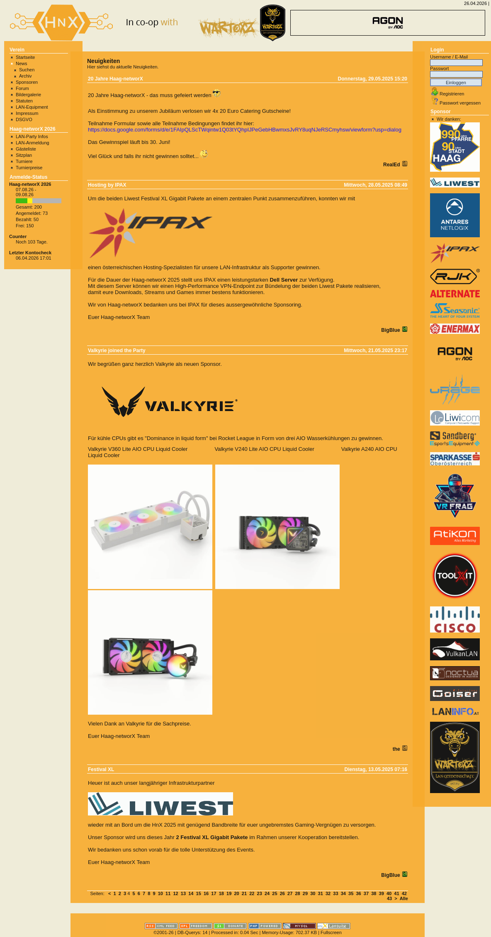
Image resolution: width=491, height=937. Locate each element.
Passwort (439, 68)
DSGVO (24, 119)
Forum (22, 88)
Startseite (25, 57)
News (21, 63)
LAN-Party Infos (32, 136)
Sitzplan (24, 155)
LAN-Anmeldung (32, 142)
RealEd (392, 165)
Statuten (24, 100)
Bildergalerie (28, 94)
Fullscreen (331, 932)
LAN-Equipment (32, 107)
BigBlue (391, 330)
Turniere (24, 161)
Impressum (27, 113)
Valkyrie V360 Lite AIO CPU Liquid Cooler (137, 449)
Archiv (25, 75)
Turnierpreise (29, 167)
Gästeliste (26, 148)
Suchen (26, 69)
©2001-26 (163, 932)
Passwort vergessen (460, 102)
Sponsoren (27, 82)
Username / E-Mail (449, 56)
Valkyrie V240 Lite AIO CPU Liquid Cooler (264, 449)
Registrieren (452, 93)
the (397, 749)
